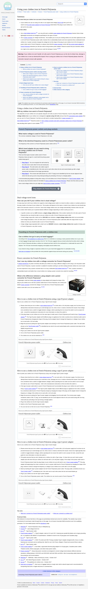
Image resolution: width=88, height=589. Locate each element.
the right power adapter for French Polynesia (38, 24)
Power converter (25, 551)
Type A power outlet (26, 471)
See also (56, 81)
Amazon (23, 528)
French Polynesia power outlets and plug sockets (33, 71)
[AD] (60, 48)
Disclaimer (47, 582)
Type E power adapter (75, 178)
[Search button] (85, 4)
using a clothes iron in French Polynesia (55, 180)
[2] (36, 32)
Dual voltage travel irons (26, 83)
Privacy (52, 582)
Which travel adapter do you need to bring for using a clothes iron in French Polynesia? (36, 79)
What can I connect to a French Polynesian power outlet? (71, 83)
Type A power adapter (72, 462)
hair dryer (66, 574)
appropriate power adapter (76, 116)
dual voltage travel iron (30, 33)
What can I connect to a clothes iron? (66, 85)
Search (3, 19)
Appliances (4, 23)
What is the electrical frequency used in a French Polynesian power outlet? (35, 76)
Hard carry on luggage (26, 564)
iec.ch (22, 531)
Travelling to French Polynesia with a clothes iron (33, 87)
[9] (57, 48)
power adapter (37, 280)
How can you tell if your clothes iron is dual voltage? (35, 85)
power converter (28, 37)
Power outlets (5, 21)
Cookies (42, 582)
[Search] (70, 4)
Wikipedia (23, 526)
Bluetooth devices (6, 27)
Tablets (3, 29)
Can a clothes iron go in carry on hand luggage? (35, 89)
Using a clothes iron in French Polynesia (31, 67)
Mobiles (4, 25)
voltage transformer (23, 263)
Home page (4, 17)
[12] (74, 250)
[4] (25, 316)
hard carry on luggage (24, 251)
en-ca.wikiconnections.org (26, 582)
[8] (78, 461)
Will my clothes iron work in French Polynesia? (34, 69)
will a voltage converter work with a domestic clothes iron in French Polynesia (62, 120)
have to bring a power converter (51, 183)
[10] (58, 143)
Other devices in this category (62, 89)
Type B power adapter (26, 533)
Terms (56, 582)
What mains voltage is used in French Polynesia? (35, 73)
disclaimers (53, 104)
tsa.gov (22, 562)
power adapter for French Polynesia (62, 33)
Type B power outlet (33, 326)
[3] (39, 325)
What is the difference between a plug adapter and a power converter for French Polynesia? (36, 98)
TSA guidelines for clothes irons (35, 239)
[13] (76, 250)
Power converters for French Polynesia (30, 92)
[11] (63, 182)
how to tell (60, 22)
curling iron (60, 574)
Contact (38, 582)
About (34, 582)
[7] (31, 470)
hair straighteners (73, 574)
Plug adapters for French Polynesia (44, 188)
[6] (61, 182)
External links (57, 87)
